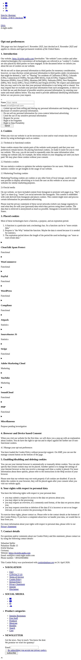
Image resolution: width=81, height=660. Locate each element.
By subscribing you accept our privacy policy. (27, 650)
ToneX (12, 628)
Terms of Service (16, 577)
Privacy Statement (8, 526)
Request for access (10, 118)
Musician (13, 623)
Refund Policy (15, 582)
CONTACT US (15, 574)
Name (3, 102)
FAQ (11, 572)
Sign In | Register (8, 15)
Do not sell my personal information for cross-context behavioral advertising (35, 113)
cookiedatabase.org (46, 562)
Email (3, 105)
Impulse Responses (17, 616)
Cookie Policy (15, 579)
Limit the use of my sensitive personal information (23, 115)
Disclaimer (14, 589)
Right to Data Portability (12, 123)
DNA (3, 25)
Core (11, 630)
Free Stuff (13, 618)
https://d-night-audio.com (23, 58)
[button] (40, 35)
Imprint (12, 587)
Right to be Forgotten (11, 120)
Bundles (12, 625)
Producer (13, 620)
